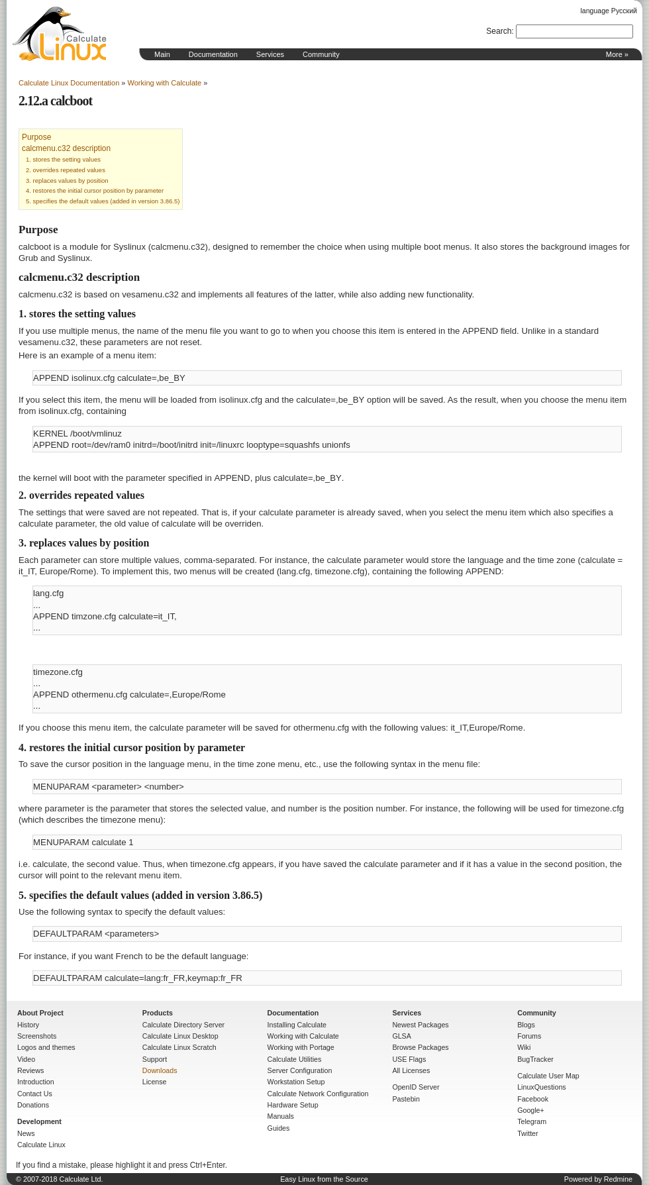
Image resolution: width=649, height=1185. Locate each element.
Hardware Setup (293, 1105)
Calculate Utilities (295, 1059)
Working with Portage (301, 1047)
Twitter (527, 1133)
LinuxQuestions (541, 1087)
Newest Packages (420, 1025)
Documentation (213, 54)
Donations (33, 1105)
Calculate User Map (548, 1076)
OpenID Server (415, 1087)
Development (39, 1121)
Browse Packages (420, 1047)
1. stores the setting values (63, 159)
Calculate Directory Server (183, 1025)
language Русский (609, 11)
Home (60, 34)
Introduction (35, 1082)
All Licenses (411, 1070)
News (26, 1133)
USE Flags (409, 1059)
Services (270, 54)
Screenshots (36, 1036)
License (154, 1082)
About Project (40, 1013)
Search (498, 31)
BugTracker (535, 1059)
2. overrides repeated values (65, 170)
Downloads (159, 1070)
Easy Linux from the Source (324, 1179)
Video (26, 1059)
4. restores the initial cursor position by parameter (95, 190)
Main (162, 54)
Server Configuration (300, 1070)
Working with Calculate (165, 83)
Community (321, 54)
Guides (279, 1128)
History (28, 1025)
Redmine (618, 1179)
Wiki (523, 1047)
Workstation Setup (296, 1082)
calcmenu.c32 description (66, 148)
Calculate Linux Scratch (179, 1047)
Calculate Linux (41, 1145)
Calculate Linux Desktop (180, 1036)
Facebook (532, 1099)
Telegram (531, 1121)
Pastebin (405, 1099)
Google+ (530, 1110)
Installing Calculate (297, 1025)
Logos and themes (46, 1047)
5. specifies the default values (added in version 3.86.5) (102, 201)
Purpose (36, 137)
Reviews (30, 1070)
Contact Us (34, 1094)
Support (154, 1059)
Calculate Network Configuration (318, 1094)
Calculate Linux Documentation (69, 83)
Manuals (281, 1116)
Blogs (526, 1025)
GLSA (401, 1036)
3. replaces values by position (67, 180)
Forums (529, 1036)
